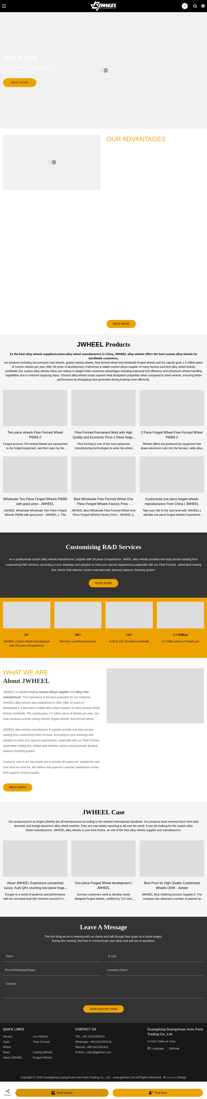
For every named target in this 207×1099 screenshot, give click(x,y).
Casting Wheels (43, 1055)
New (6, 1055)
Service (8, 1039)
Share (7, 1093)
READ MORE (123, 324)
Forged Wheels (42, 1060)
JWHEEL (16, 1060)
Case (6, 1045)
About (7, 1060)
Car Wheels (40, 1039)
